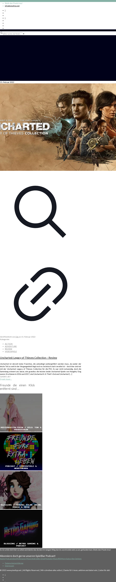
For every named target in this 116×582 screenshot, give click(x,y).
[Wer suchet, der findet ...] (13, 34)
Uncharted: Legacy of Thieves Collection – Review (28, 357)
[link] (23, 34)
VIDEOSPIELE (11, 351)
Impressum (9, 566)
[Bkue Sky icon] (5, 18)
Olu (16, 337)
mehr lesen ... (6, 379)
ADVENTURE (11, 346)
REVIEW (8, 349)
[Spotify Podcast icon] (5, 10)
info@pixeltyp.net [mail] (12, 6)
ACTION (9, 344)
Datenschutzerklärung (14, 563)
